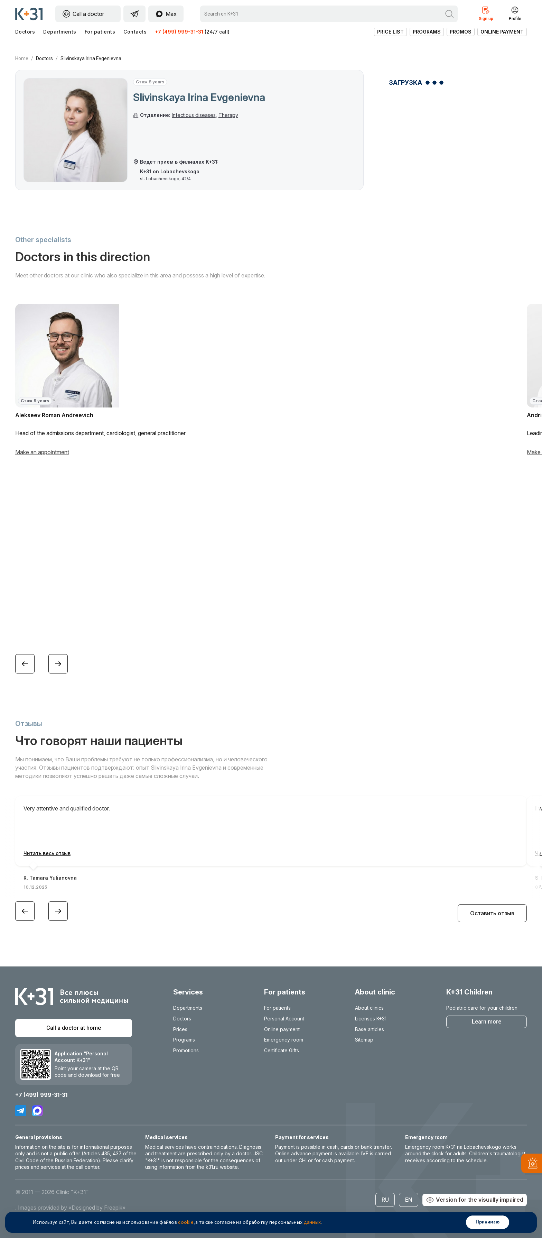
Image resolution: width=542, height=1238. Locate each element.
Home (21, 58)
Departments (59, 32)
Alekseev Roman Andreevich (54, 415)
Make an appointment (42, 452)
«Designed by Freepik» (96, 1207)
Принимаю (487, 1222)
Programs (427, 32)
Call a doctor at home (73, 1028)
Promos (460, 32)
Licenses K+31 (370, 1018)
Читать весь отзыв (47, 853)
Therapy (228, 115)
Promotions (186, 1050)
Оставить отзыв (492, 913)
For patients (100, 32)
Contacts (135, 32)
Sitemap (364, 1040)
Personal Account (284, 1018)
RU (385, 1199)
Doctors (25, 32)
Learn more (486, 1021)
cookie (186, 1222)
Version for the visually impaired (474, 1200)
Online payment (502, 32)
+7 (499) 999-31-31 (179, 32)
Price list (390, 32)
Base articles (369, 1029)
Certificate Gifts (281, 1050)
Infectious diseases (194, 115)
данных (312, 1222)
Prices (180, 1029)
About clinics (369, 1008)
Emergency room (283, 1040)
